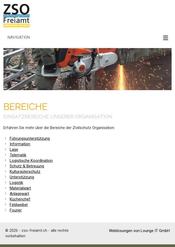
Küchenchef (20, 199)
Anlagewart (19, 193)
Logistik (16, 182)
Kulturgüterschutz (25, 171)
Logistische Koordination (31, 160)
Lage (14, 149)
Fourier (16, 210)
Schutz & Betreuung (27, 166)
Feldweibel (19, 204)
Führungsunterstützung (30, 138)
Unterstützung (22, 177)
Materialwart (20, 188)
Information (20, 144)
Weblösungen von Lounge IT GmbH (139, 230)
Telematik (18, 155)
